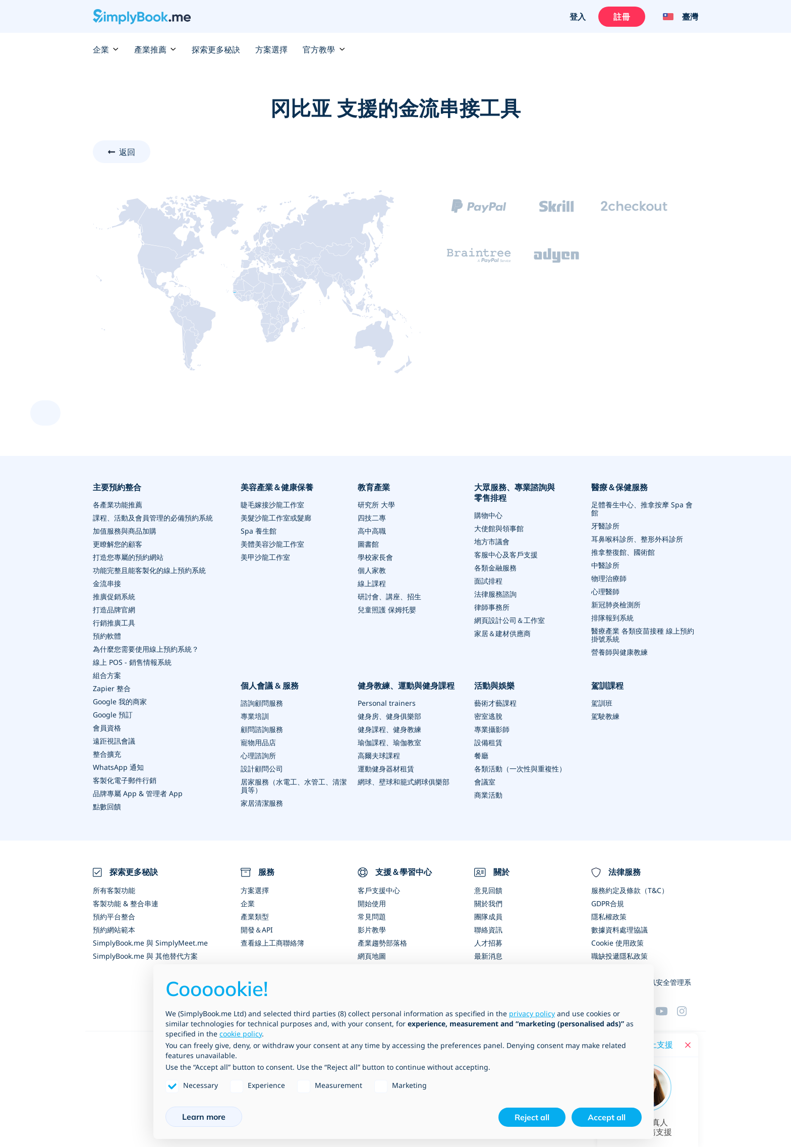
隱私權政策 (609, 916)
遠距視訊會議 (114, 741)
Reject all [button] (532, 1117)
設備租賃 (488, 742)
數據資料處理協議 (619, 929)
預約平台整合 (114, 916)
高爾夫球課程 (379, 755)
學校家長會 (375, 557)
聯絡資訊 (488, 929)
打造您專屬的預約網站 (128, 557)
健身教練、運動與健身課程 (406, 686)
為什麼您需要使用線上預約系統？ (146, 649)
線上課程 (372, 583)
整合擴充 (107, 754)
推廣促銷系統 (114, 596)
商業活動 (488, 795)
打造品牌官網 (114, 609)
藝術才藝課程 (495, 703)
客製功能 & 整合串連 (125, 903)
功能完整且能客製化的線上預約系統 (149, 570)
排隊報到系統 (612, 617)
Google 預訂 (113, 714)
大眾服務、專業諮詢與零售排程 (514, 492)
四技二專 (372, 518)
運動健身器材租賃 (386, 768)
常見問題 (372, 916)
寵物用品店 (258, 742)
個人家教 (372, 570)
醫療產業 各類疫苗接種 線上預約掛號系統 (642, 635)
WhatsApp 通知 (118, 767)
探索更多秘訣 (216, 49)
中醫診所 (605, 565)
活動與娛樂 (494, 686)
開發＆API (257, 929)
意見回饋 (488, 890)
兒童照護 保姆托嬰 (387, 609)
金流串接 (107, 583)
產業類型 (255, 916)
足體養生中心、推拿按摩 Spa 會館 (642, 508)
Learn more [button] (203, 1117)
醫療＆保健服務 (619, 487)
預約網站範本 (114, 929)
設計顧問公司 (262, 768)
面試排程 (488, 581)
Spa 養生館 (258, 531)
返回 (127, 152)
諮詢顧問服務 (262, 703)
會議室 (484, 782)
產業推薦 (155, 49)
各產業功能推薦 (117, 504)
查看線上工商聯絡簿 (272, 943)
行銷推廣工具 (114, 623)
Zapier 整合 (112, 688)
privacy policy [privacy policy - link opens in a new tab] (532, 1013)
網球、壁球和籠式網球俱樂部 (403, 782)
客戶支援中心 (379, 890)
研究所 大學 (376, 504)
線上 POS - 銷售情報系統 (132, 662)
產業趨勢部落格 (382, 943)
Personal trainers (387, 703)
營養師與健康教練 (619, 652)
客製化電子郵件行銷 (124, 780)
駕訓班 (601, 703)
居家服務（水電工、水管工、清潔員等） (294, 786)
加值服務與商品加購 (124, 531)
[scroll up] (45, 413)
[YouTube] (665, 1011)
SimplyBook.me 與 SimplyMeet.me (150, 943)
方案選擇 (271, 49)
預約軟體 (107, 636)
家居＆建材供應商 (502, 633)
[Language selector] (676, 17)
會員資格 (107, 728)
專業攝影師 (492, 729)
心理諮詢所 (258, 755)
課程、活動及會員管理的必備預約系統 (153, 518)
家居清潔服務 (262, 803)
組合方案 (107, 675)
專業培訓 (255, 716)
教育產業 (374, 487)
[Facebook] (687, 1011)
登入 (578, 17)
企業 (106, 49)
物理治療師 (609, 578)
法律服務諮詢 (495, 594)
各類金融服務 (495, 567)
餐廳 (481, 755)
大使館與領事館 (499, 528)
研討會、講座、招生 (389, 596)
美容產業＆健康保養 (277, 487)
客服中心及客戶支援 (506, 554)
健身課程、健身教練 (389, 729)
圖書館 (368, 544)
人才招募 (488, 943)
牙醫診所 (605, 526)
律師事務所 (492, 607)
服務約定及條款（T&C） (629, 890)
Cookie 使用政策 (617, 943)
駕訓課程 (607, 686)
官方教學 (324, 49)
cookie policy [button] (240, 1033)
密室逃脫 (488, 716)
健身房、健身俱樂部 (389, 716)
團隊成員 (488, 916)
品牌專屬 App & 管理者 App (138, 793)
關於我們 (488, 903)
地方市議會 (492, 541)
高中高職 (372, 531)
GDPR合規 (607, 903)
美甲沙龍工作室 (265, 557)
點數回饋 (107, 806)
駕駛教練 (605, 716)
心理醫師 (605, 591)
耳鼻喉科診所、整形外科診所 (637, 539)
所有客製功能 (114, 890)
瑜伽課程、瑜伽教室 (389, 742)
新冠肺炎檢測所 (616, 604)
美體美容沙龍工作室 (272, 544)
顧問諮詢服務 (262, 729)
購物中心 (488, 515)
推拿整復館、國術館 (623, 552)
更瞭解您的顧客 (117, 544)
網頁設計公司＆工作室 (509, 620)
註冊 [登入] (621, 17)
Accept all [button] (607, 1117)
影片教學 (372, 929)
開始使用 (372, 903)
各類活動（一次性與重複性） (520, 768)
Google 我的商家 (120, 701)
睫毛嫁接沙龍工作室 (272, 504)
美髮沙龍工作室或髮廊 (276, 518)
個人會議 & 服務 (270, 686)
